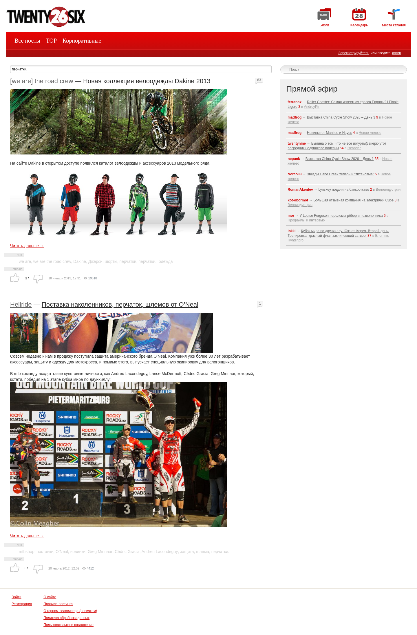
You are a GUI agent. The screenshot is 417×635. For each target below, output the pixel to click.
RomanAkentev (300, 190)
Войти (16, 597)
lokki (291, 231)
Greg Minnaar (100, 551)
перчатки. (147, 261)
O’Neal (62, 551)
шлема (202, 551)
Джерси (95, 261)
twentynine (297, 143)
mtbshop (26, 551)
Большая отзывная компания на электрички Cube (354, 200)
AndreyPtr (311, 107)
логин (396, 53)
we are (25, 261)
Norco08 (294, 174)
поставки (44, 551)
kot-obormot (298, 200)
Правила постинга (58, 604)
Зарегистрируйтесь (353, 53)
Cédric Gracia (127, 551)
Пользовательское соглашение (68, 625)
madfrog (294, 117)
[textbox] (141, 69)
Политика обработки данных (66, 618)
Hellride (21, 304)
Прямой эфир (311, 88)
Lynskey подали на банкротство (343, 190)
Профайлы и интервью (306, 220)
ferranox (294, 102)
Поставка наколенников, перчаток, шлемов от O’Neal (120, 304)
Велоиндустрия (388, 190)
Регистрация (22, 604)
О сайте (49, 597)
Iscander (354, 148)
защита (187, 551)
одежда (166, 261)
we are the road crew (52, 261)
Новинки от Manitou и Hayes (329, 133)
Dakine (79, 261)
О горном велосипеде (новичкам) (70, 611)
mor (291, 216)
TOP (51, 40)
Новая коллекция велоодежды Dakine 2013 (147, 81)
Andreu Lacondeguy (160, 551)
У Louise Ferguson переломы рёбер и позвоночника (341, 216)
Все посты (27, 40)
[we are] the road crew (41, 81)
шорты (111, 261)
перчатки (128, 261)
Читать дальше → (27, 245)
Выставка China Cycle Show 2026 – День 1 (340, 159)
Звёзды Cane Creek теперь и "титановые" (340, 174)
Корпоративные (82, 40)
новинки (77, 551)
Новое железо (370, 133)
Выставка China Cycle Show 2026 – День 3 (341, 117)
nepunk (294, 159)
